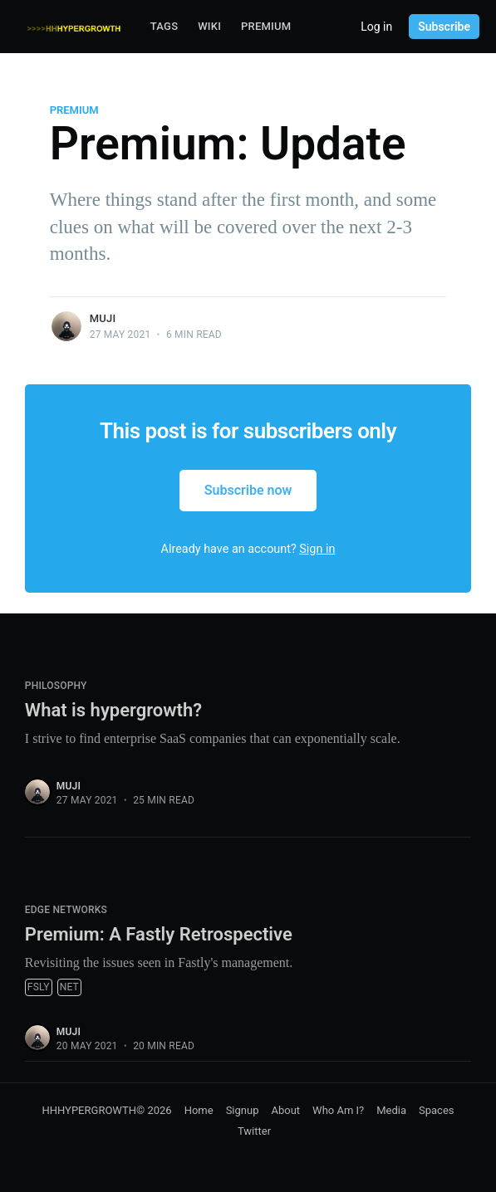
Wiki (209, 26)
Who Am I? (338, 1110)
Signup (242, 1110)
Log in (376, 26)
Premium (266, 26)
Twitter (254, 1131)
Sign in (317, 549)
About (285, 1110)
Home (199, 1110)
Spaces (436, 1110)
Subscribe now (248, 490)
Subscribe (444, 26)
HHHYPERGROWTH (89, 1110)
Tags (164, 26)
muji (103, 318)
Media (391, 1110)
